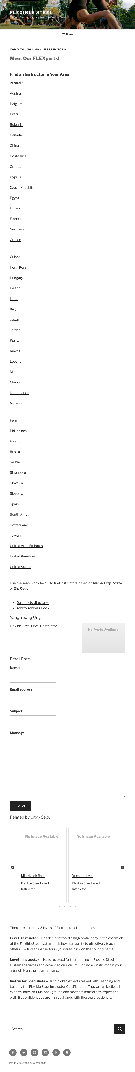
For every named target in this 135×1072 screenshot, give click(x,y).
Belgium (16, 104)
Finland (15, 208)
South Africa (19, 514)
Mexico (15, 382)
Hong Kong (18, 267)
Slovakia (16, 483)
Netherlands (19, 393)
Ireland (15, 288)
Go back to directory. (33, 603)
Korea (14, 340)
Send (21, 806)
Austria (15, 93)
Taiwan (15, 535)
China (14, 145)
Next (122, 868)
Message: (17, 733)
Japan (14, 319)
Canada (16, 135)
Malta (14, 372)
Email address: (22, 689)
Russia (15, 452)
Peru (13, 420)
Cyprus (15, 177)
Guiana (15, 257)
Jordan (15, 330)
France (15, 219)
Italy (13, 309)
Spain (14, 504)
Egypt (14, 198)
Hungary (16, 278)
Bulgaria (16, 125)
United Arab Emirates (26, 546)
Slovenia (16, 493)
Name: (15, 668)
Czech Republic (22, 187)
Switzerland (19, 525)
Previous (12, 868)
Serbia (15, 462)
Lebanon (17, 361)
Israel (14, 299)
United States (20, 567)
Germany (17, 229)
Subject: (16, 711)
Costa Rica (18, 156)
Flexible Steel (31, 12)
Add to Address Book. (33, 608)
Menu (67, 34)
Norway (16, 403)
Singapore (18, 472)
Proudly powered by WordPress (27, 1062)
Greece (15, 240)
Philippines (18, 431)
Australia (16, 83)
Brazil (14, 114)
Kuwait (15, 351)
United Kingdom (22, 556)
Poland (15, 441)
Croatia (15, 166)
